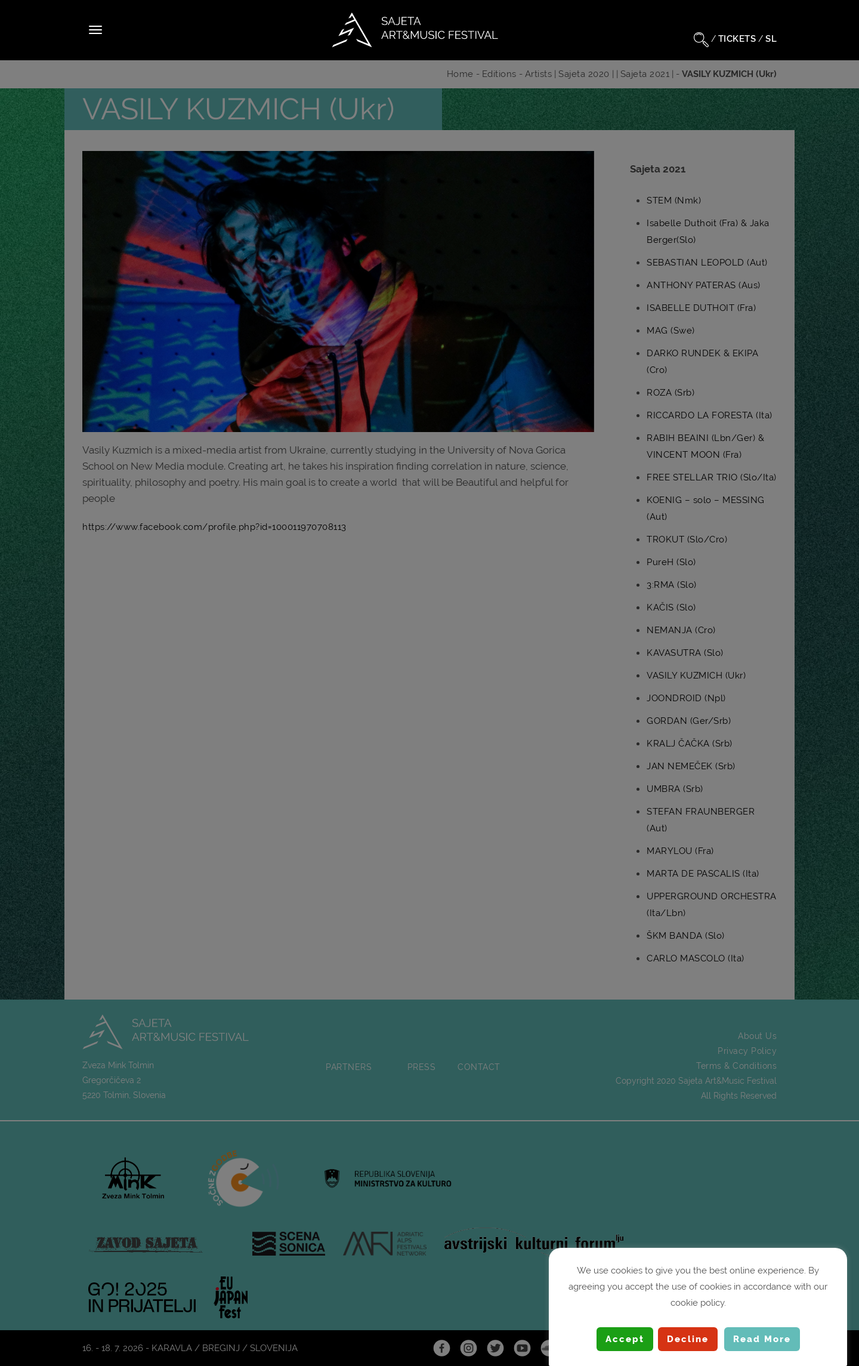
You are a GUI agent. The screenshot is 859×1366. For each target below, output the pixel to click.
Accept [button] (624, 1339)
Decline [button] (688, 1339)
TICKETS (737, 38)
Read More (762, 1339)
